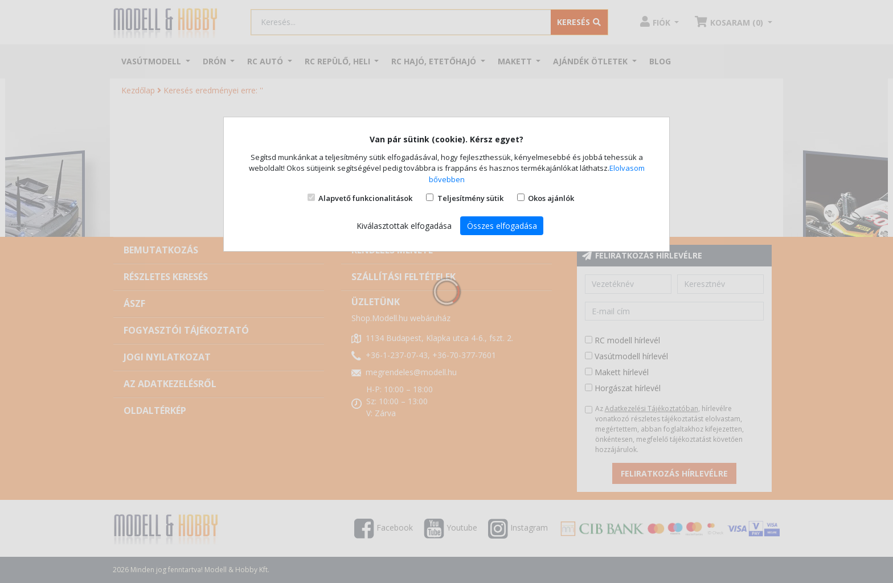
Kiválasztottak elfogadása (404, 225)
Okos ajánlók (551, 198)
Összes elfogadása (502, 225)
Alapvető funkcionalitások (365, 198)
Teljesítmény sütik (470, 198)
